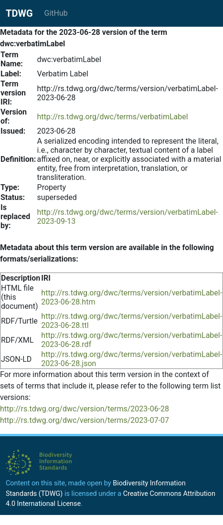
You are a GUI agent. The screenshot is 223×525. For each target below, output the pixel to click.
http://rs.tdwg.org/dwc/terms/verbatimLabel (112, 116)
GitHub (56, 13)
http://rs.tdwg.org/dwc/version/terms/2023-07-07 (84, 420)
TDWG (19, 13)
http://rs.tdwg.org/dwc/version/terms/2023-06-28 (84, 408)
